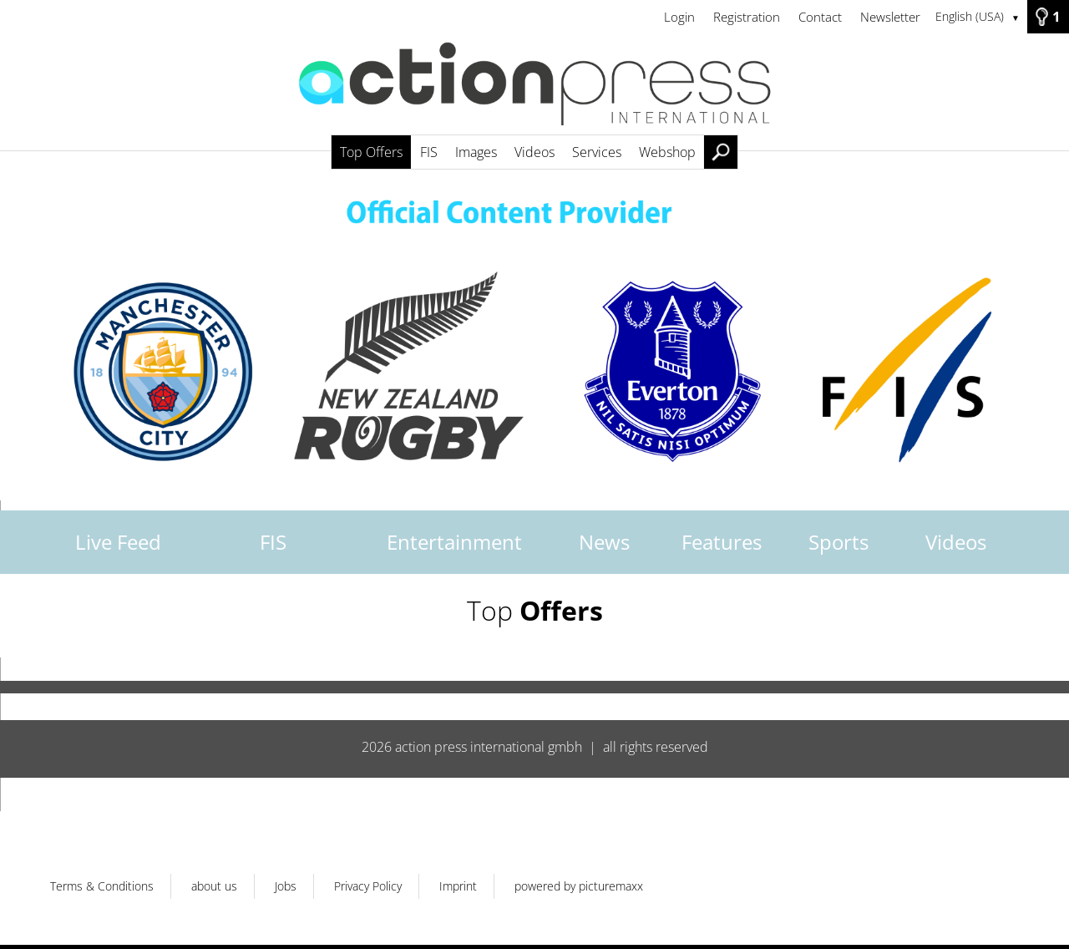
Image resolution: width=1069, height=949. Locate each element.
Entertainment (454, 542)
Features (721, 542)
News (604, 542)
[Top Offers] (534, 91)
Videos (955, 542)
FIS (273, 542)
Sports (838, 542)
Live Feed (118, 542)
